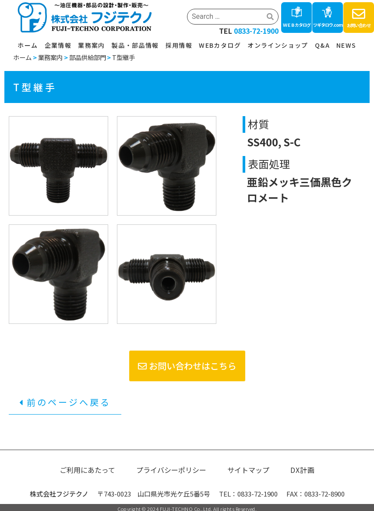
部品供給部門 (87, 57)
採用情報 (179, 45)
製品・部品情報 (135, 45)
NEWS (346, 45)
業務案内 (91, 45)
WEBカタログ (220, 45)
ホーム (28, 45)
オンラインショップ (277, 45)
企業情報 (58, 45)
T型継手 (123, 57)
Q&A (322, 45)
